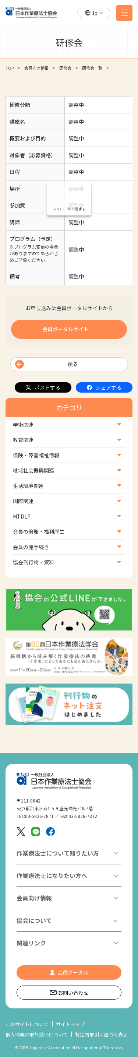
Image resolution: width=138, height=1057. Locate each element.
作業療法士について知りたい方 (58, 853)
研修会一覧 (92, 68)
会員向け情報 (36, 68)
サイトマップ (70, 1024)
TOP (10, 68)
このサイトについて (27, 1024)
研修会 (65, 68)
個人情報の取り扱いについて (37, 1034)
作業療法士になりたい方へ (52, 875)
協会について (34, 920)
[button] (93, 13)
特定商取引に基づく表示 (101, 1034)
